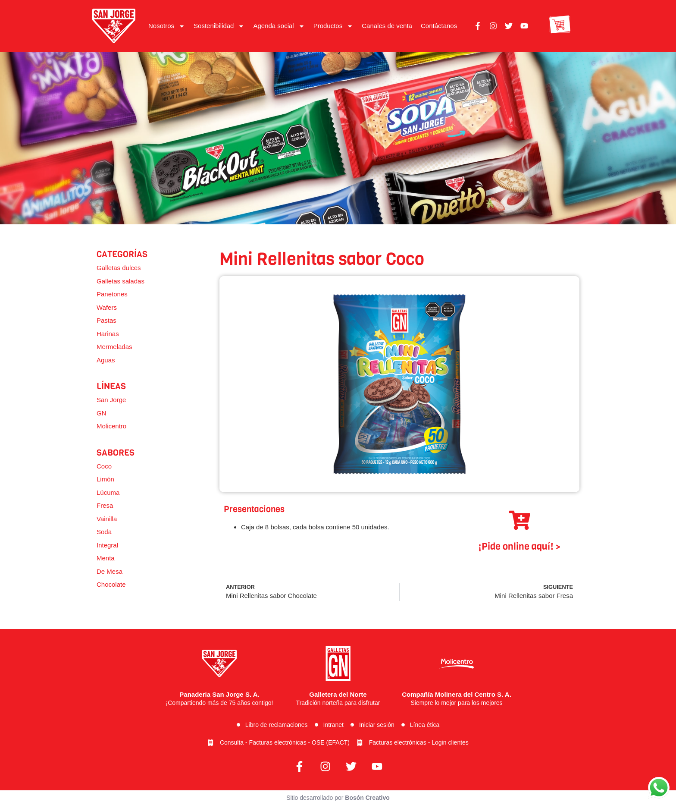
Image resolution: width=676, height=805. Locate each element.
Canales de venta (387, 25)
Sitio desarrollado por (338, 797)
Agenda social (278, 26)
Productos (333, 26)
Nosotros (166, 26)
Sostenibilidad (219, 26)
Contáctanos (439, 25)
